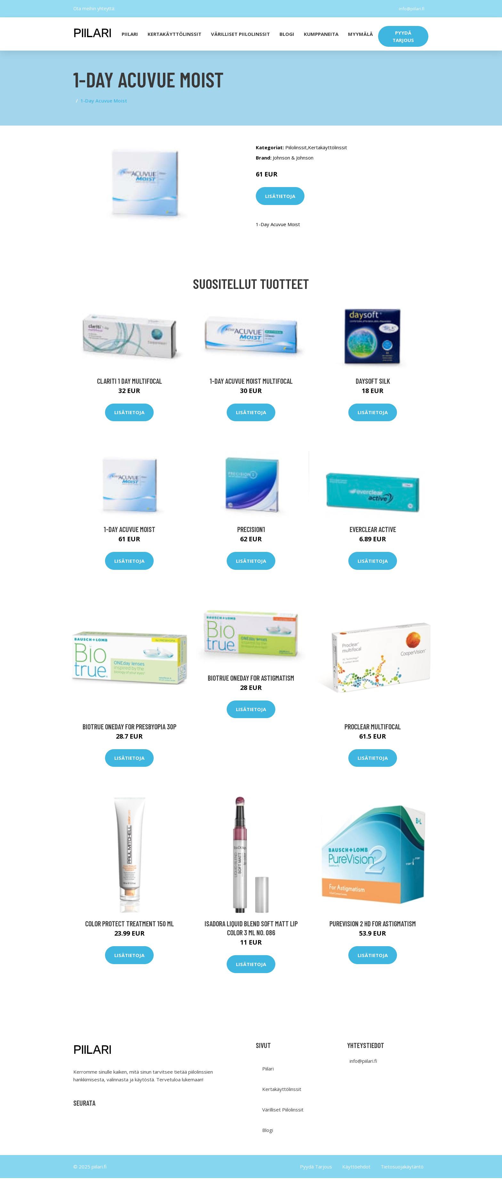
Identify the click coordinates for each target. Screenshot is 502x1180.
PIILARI (130, 34)
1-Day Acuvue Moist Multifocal (251, 382)
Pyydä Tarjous (316, 1168)
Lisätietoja (280, 196)
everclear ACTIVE (373, 531)
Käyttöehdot (356, 1168)
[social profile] (120, 9)
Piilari (268, 1070)
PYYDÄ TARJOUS (403, 36)
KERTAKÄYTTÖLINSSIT (174, 34)
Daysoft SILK (373, 382)
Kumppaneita (321, 34)
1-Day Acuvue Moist (129, 531)
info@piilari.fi (410, 8)
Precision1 (251, 531)
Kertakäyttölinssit (327, 147)
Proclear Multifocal (372, 728)
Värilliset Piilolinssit (240, 34)
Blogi (286, 34)
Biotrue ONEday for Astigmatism (251, 679)
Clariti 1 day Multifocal (129, 382)
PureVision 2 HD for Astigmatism (372, 925)
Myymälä (360, 34)
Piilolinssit (296, 147)
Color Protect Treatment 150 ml (129, 925)
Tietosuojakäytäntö (402, 1168)
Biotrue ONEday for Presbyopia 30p (129, 728)
